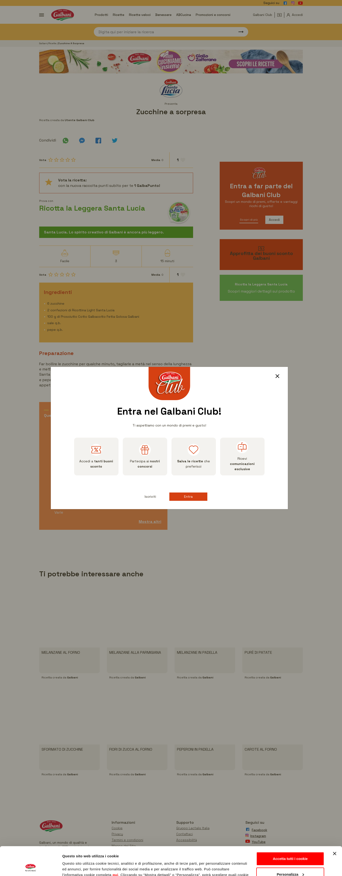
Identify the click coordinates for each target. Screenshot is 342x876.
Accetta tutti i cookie (290, 832)
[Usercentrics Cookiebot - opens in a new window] (31, 866)
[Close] (279, 377)
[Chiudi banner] (334, 826)
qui (115, 848)
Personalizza (290, 847)
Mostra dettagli (75, 867)
